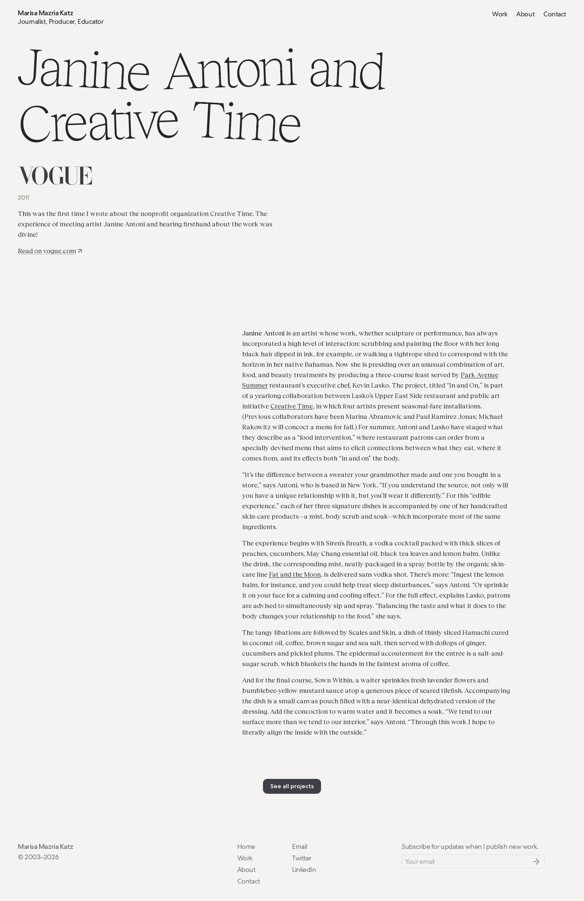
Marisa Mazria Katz (45, 13)
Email (299, 846)
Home (246, 846)
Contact (554, 14)
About (525, 14)
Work (499, 14)
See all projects (292, 786)
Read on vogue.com (50, 250)
